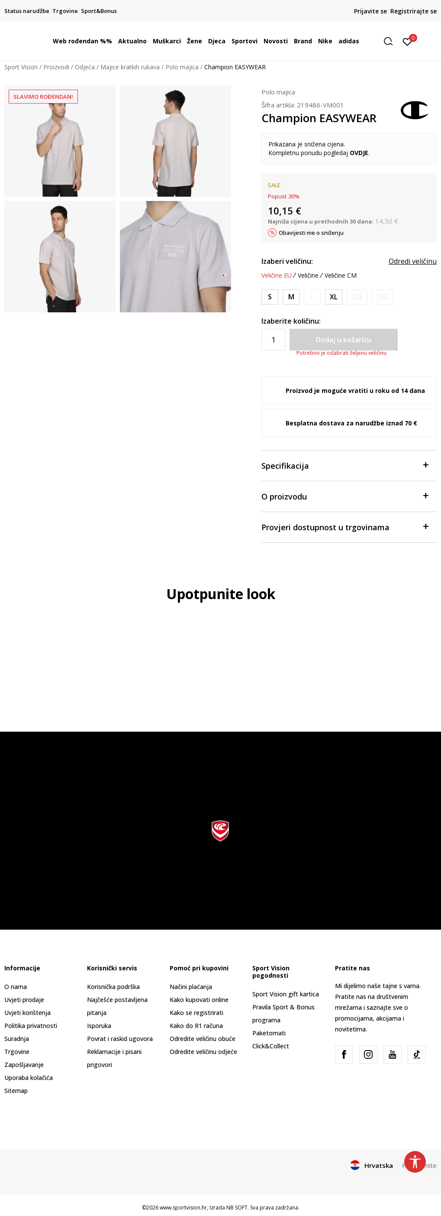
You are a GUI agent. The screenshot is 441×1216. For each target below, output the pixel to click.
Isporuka (99, 1025)
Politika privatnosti (30, 1025)
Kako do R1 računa (196, 1025)
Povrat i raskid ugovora (120, 1038)
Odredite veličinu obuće (202, 1038)
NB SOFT (237, 1207)
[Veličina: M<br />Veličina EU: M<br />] (291, 297)
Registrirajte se (413, 11)
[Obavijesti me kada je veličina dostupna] (312, 297)
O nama (15, 987)
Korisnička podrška (113, 987)
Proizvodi (56, 67)
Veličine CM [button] (341, 275)
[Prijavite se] (407, 41)
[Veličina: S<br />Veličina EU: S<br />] (269, 297)
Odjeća (85, 67)
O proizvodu (344, 496)
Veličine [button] (308, 275)
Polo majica (182, 67)
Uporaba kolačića (28, 1077)
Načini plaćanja (191, 987)
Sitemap (16, 1090)
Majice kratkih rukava (130, 67)
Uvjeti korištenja (27, 1012)
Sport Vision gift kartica (285, 994)
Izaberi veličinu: (287, 261)
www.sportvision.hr (183, 1207)
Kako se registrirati (196, 1012)
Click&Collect (270, 1046)
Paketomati (269, 1033)
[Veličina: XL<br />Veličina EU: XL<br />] (333, 297)
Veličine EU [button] (276, 275)
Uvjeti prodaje (24, 999)
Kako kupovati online (199, 999)
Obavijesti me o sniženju (311, 233)
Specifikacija (344, 465)
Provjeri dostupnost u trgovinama (344, 526)
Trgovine (16, 1051)
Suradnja (16, 1038)
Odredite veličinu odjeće (203, 1051)
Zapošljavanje (24, 1064)
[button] (391, 41)
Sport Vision (21, 67)
